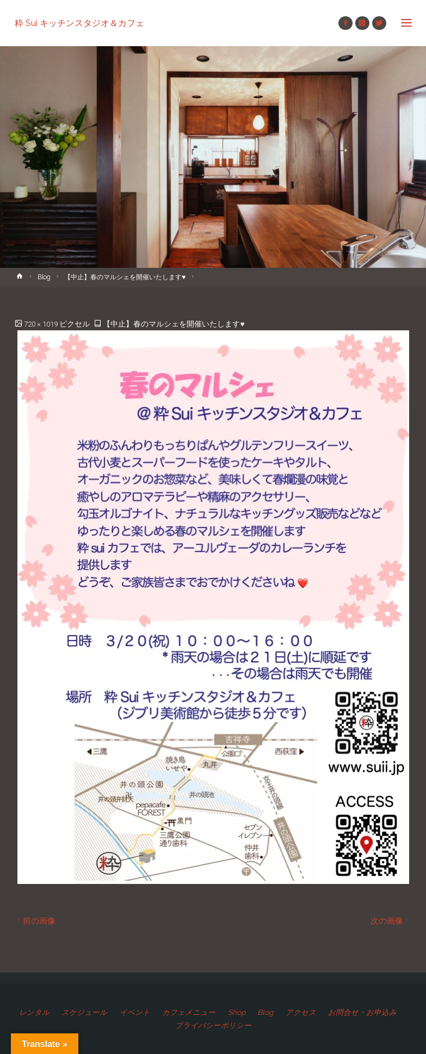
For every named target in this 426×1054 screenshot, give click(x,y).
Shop (236, 1012)
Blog (44, 277)
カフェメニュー (188, 1012)
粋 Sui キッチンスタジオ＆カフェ (79, 22)
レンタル (34, 1012)
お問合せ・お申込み (362, 1012)
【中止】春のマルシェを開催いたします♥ (125, 277)
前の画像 (35, 920)
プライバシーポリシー (213, 1025)
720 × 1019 (41, 323)
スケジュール (84, 1012)
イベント (135, 1012)
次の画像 (391, 920)
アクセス (301, 1012)
